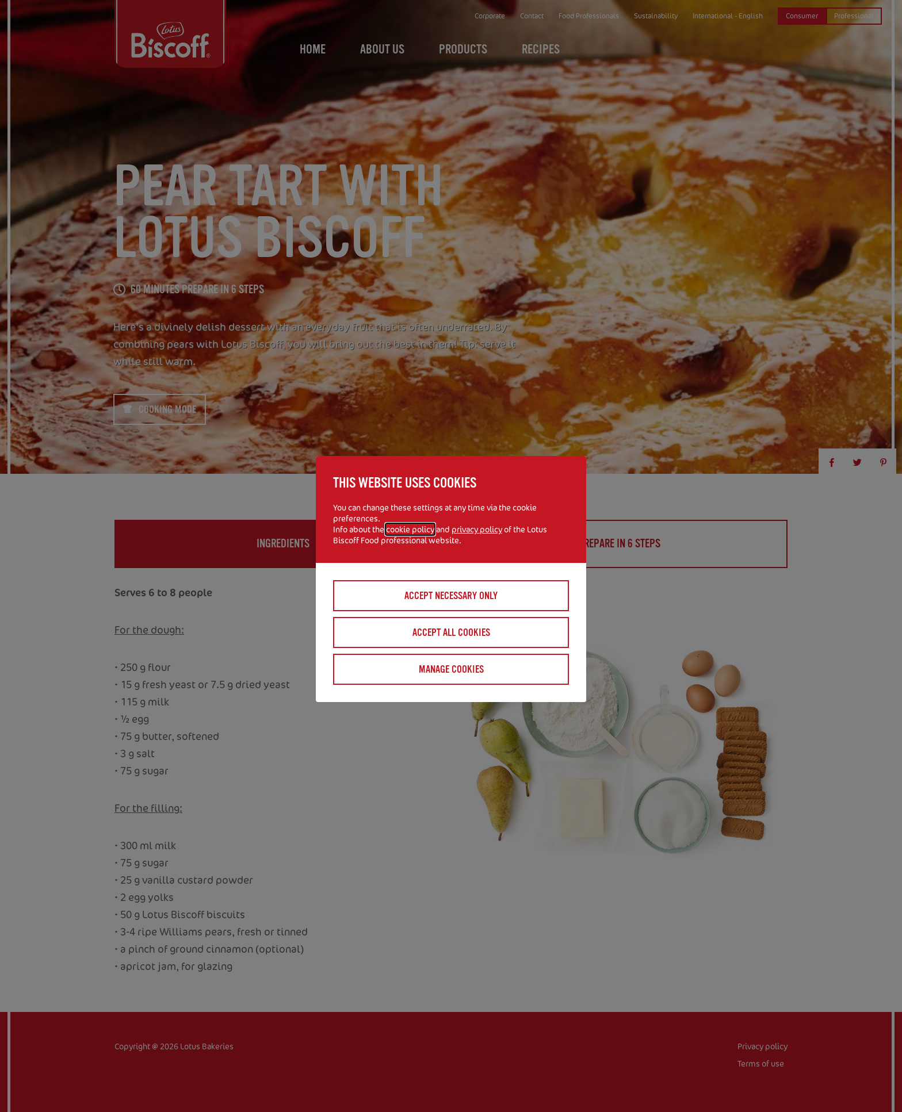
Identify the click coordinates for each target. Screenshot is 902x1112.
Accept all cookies (451, 632)
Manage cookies (451, 669)
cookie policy (410, 529)
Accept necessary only (451, 595)
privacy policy (477, 529)
